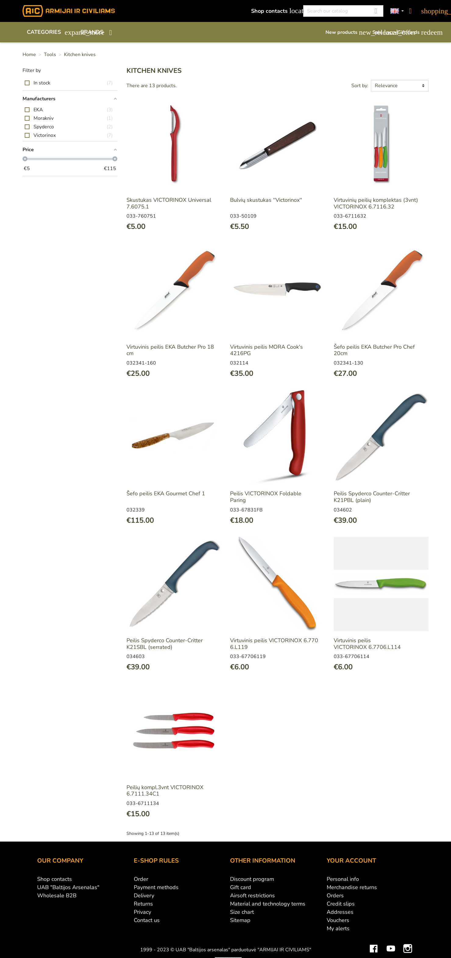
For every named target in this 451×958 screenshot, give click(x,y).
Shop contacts (274, 11)
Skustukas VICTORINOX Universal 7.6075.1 (168, 203)
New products (345, 32)
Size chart (242, 912)
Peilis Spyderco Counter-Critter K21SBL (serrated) (164, 644)
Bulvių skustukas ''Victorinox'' (266, 200)
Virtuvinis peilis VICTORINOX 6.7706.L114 (367, 644)
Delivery (144, 895)
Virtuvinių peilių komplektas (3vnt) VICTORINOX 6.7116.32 (376, 203)
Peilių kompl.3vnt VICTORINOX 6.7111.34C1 (165, 791)
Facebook (374, 944)
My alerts (338, 928)
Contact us (147, 920)
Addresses (340, 912)
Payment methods (156, 887)
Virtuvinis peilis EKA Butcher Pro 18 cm (170, 350)
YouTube (391, 944)
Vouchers (338, 920)
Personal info (343, 879)
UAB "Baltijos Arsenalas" (68, 887)
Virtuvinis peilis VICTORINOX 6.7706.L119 (274, 644)
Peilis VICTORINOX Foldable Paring (265, 497)
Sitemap (240, 920)
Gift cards (412, 32)
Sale (381, 32)
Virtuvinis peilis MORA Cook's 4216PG (266, 350)
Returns (143, 903)
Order (141, 879)
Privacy (142, 912)
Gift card (240, 887)
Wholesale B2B (56, 895)
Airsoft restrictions (252, 895)
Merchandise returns (352, 887)
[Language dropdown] (397, 11)
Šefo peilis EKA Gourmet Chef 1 (165, 493)
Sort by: (359, 85)
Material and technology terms (267, 903)
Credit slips (341, 903)
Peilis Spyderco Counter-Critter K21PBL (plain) (372, 497)
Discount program (252, 879)
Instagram (408, 944)
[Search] (343, 11)
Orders (335, 895)
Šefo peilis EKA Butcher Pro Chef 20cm (374, 350)
